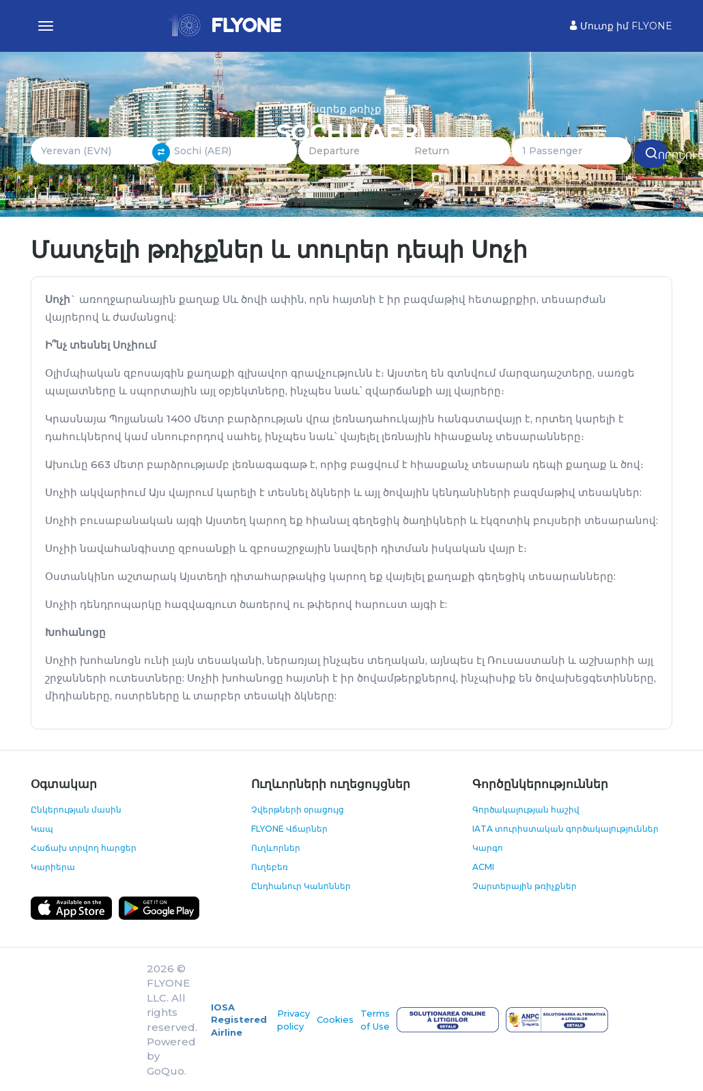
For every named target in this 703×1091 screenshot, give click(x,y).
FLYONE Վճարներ (289, 829)
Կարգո (487, 848)
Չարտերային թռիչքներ (524, 886)
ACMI (483, 867)
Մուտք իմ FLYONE (621, 26)
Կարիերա (53, 867)
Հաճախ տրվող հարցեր (84, 848)
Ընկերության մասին (76, 809)
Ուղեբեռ (269, 867)
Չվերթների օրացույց (297, 809)
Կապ (42, 829)
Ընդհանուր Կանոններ (301, 886)
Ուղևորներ (275, 848)
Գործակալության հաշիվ (525, 809)
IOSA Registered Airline (239, 1020)
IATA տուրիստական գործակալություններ (565, 829)
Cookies (335, 1019)
